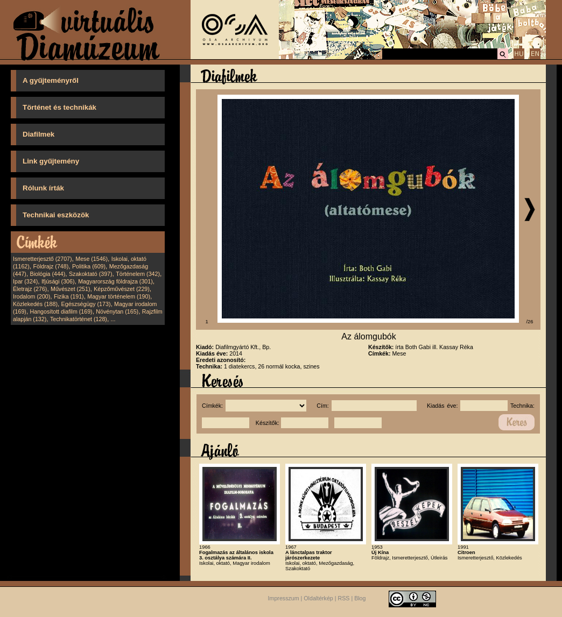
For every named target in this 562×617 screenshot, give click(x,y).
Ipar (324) (25, 281)
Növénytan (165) (117, 311)
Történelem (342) (138, 274)
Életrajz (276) (30, 289)
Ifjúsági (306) (58, 281)
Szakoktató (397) (91, 274)
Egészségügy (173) (86, 304)
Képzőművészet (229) (122, 289)
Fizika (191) (69, 296)
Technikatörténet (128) (78, 319)
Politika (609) (89, 266)
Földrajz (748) (50, 266)
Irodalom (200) (31, 296)
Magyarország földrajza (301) (115, 281)
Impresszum (283, 598)
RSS (344, 598)
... (113, 319)
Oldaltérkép (318, 598)
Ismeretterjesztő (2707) (42, 259)
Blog (360, 598)
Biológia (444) (48, 274)
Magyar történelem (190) (118, 296)
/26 (529, 321)
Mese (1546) (91, 259)
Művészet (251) (70, 289)
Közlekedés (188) (35, 304)
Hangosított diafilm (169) (61, 311)
